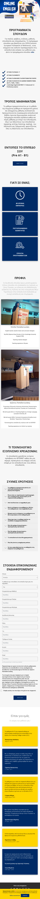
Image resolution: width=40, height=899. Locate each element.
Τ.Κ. (3, 631)
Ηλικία (4, 574)
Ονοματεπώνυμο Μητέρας (9, 607)
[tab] (20, 489)
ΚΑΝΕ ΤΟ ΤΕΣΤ (20, 163)
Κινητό (4, 647)
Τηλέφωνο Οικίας (7, 639)
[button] (20, 489)
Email (3, 655)
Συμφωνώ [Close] (25, 895)
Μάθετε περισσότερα (15, 895)
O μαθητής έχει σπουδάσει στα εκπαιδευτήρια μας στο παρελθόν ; (17, 582)
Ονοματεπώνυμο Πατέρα (9, 599)
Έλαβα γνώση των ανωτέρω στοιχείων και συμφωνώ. (19, 690)
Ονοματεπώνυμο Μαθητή (9, 591)
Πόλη (3, 623)
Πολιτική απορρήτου (20, 885)
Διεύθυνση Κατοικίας (8, 615)
